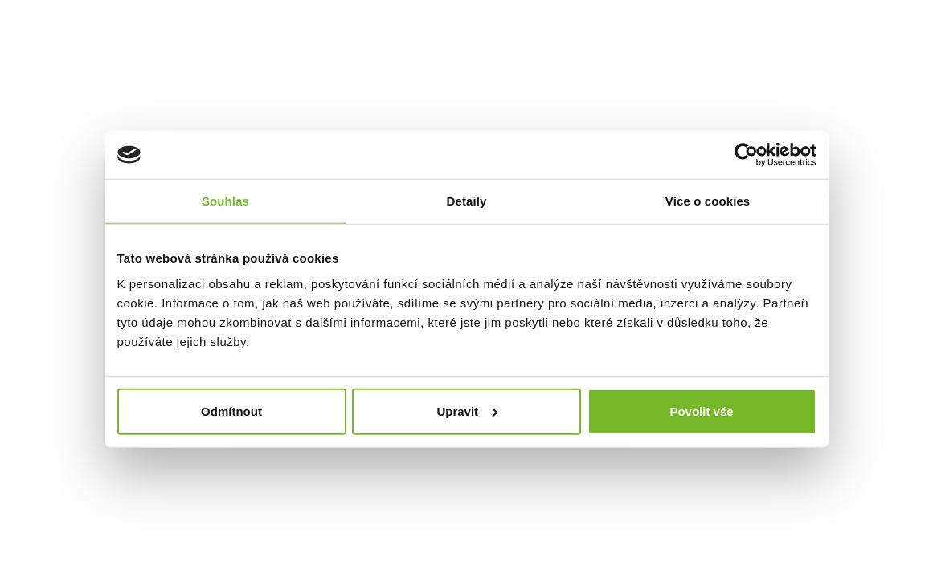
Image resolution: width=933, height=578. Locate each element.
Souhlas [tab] (225, 201)
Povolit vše (701, 410)
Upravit (466, 410)
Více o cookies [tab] (708, 201)
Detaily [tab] (467, 201)
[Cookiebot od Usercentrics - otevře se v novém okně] (746, 155)
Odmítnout (231, 410)
